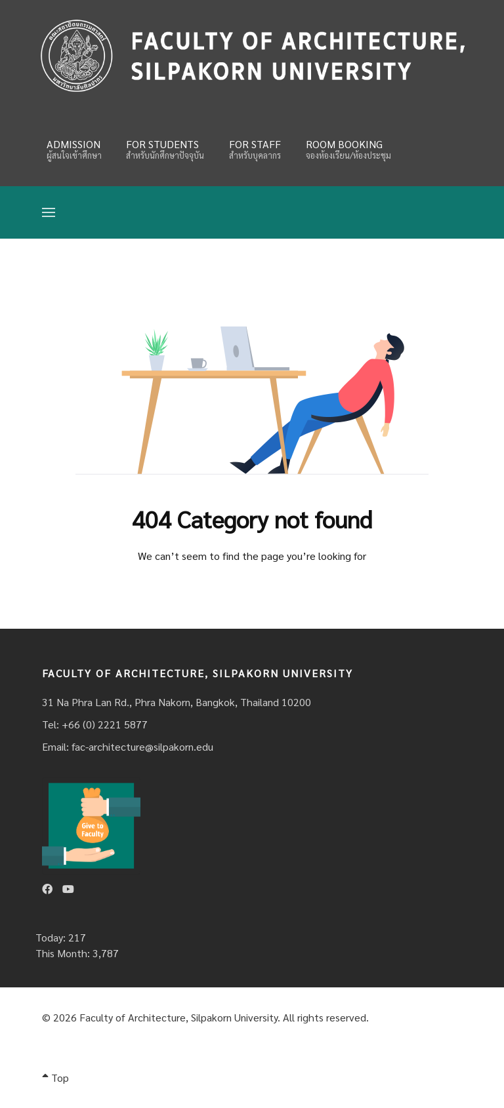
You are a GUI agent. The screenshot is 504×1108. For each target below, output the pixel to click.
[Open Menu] (48, 212)
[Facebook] (47, 889)
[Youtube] (68, 889)
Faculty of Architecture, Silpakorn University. (179, 1017)
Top (55, 1077)
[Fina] (252, 55)
